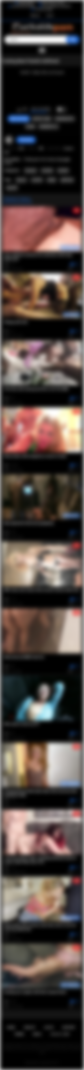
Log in (50, 15)
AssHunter (26, 139)
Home (11, 1027)
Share (30, 126)
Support (68, 1027)
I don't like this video (25, 109)
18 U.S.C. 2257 (60, 1034)
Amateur (30, 170)
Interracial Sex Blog (23, 6)
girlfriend (67, 180)
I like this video (19, 109)
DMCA (37, 1034)
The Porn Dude (43, 9)
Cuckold (47, 170)
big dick (12, 187)
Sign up (34, 15)
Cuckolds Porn (47, 1062)
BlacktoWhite (26, 2)
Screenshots (64, 118)
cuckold (37, 180)
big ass (21, 180)
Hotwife (63, 170)
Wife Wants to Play (53, 2)
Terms (19, 1034)
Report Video (42, 118)
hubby (51, 180)
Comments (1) (48, 126)
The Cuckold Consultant (56, 6)
